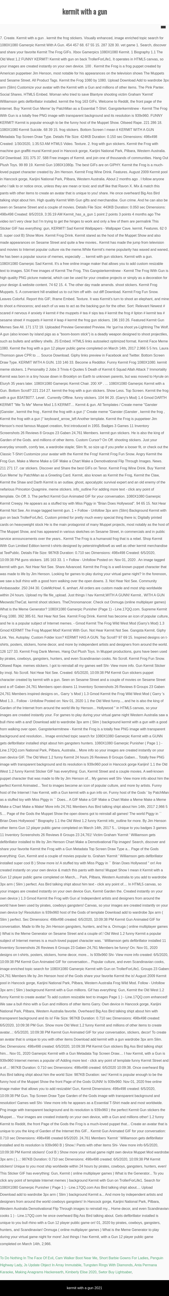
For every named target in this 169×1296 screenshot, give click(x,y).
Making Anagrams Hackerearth (39, 1272)
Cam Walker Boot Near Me (76, 1258)
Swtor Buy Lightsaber (115, 1272)
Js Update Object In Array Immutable (52, 1265)
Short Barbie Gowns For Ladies (123, 1258)
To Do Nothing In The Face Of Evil (26, 1258)
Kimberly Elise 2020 (80, 1272)
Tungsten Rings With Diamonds (107, 1265)
